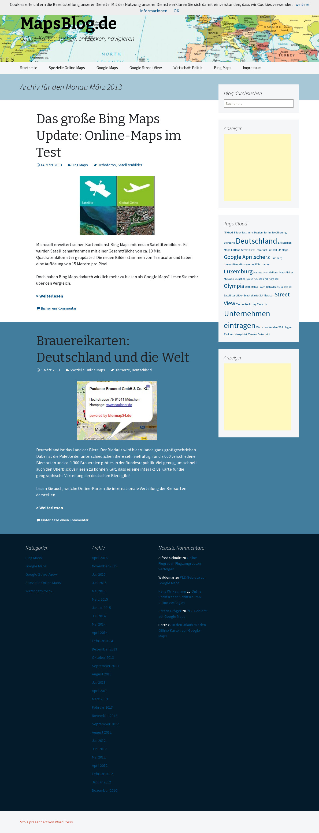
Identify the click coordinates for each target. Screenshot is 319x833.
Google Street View (145, 67)
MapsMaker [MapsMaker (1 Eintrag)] (286, 272)
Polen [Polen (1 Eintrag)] (262, 287)
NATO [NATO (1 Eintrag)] (249, 279)
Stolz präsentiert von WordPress (46, 822)
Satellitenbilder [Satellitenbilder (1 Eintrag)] (233, 295)
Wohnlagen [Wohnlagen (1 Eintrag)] (285, 327)
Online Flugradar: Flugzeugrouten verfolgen (179, 563)
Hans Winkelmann (172, 591)
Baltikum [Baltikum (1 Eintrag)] (247, 232)
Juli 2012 (99, 740)
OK (176, 10)
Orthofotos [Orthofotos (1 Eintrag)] (251, 287)
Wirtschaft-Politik (187, 67)
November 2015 (104, 566)
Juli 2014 (99, 615)
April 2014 (99, 632)
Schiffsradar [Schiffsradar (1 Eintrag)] (266, 295)
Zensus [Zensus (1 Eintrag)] (252, 334)
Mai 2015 (99, 591)
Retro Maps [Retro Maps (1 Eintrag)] (273, 287)
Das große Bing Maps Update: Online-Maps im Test (108, 135)
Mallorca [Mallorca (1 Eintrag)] (274, 272)
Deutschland (142, 369)
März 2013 (100, 699)
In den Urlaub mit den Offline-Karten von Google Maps (182, 630)
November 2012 (104, 715)
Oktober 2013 (103, 657)
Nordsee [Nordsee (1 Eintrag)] (274, 279)
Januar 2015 (101, 607)
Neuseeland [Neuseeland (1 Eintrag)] (261, 279)
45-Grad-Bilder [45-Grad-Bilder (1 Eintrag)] (232, 232)
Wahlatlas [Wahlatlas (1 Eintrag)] (262, 327)
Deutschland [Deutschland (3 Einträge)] (256, 241)
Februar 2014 (102, 640)
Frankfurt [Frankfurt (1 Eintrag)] (261, 250)
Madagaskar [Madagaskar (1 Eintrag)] (260, 272)
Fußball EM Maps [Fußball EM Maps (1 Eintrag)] (278, 250)
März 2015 (100, 599)
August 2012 (102, 732)
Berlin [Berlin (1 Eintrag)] (267, 232)
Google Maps (107, 67)
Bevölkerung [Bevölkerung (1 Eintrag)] (279, 232)
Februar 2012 (102, 773)
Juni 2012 (99, 748)
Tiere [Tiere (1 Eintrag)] (260, 304)
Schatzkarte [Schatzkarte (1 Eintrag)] (251, 295)
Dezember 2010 (104, 790)
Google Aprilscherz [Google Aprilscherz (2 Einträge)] (247, 257)
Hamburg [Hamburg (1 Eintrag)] (276, 258)
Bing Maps (222, 67)
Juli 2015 (99, 574)
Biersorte (122, 369)
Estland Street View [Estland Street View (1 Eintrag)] (243, 250)
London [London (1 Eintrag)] (265, 264)
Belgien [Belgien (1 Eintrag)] (258, 232)
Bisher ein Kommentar (58, 308)
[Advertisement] (257, 167)
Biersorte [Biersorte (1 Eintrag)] (229, 242)
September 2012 (105, 724)
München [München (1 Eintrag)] (240, 279)
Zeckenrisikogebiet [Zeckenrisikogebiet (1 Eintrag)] (235, 334)
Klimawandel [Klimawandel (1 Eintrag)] (246, 264)
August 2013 (102, 674)
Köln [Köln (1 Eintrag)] (258, 264)
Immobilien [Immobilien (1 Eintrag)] (231, 264)
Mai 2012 (99, 757)
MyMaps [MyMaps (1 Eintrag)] (229, 279)
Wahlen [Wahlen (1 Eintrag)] (273, 327)
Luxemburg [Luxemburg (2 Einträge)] (238, 271)
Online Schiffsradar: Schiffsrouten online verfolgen (180, 597)
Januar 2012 (101, 782)
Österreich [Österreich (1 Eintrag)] (264, 334)
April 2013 (99, 690)
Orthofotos (107, 164)
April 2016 (99, 557)
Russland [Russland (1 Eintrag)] (286, 287)
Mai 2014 (99, 624)
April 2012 (99, 765)
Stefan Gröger (169, 610)
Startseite (28, 67)
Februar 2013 (102, 707)
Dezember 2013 (104, 649)
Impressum (252, 67)
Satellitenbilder (130, 164)
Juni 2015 (99, 582)
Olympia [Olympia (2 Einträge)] (234, 285)
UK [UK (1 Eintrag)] (265, 304)
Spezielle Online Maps (67, 67)
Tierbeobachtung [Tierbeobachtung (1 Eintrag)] (246, 304)
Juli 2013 (99, 682)
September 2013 (105, 665)
